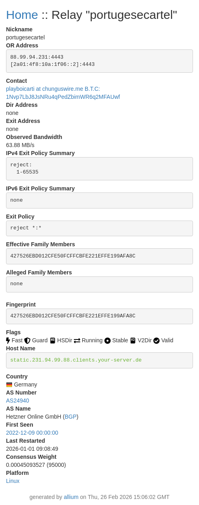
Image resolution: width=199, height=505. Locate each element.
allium (71, 497)
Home (22, 14)
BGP (71, 416)
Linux (12, 481)
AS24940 (17, 400)
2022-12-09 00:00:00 (32, 432)
